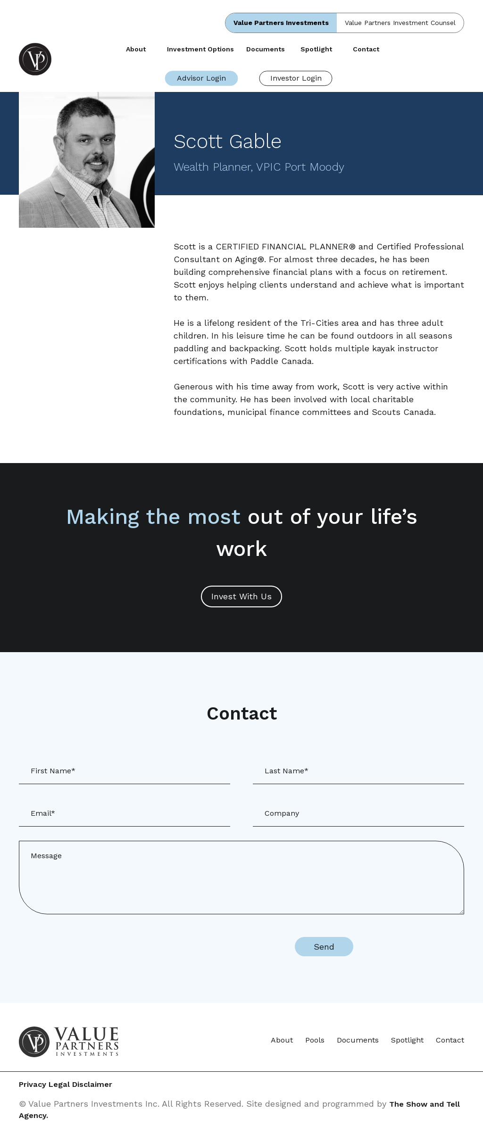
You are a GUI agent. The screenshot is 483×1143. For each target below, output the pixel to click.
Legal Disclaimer (102, 1085)
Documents (265, 49)
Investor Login (296, 78)
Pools (315, 1039)
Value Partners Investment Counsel (400, 22)
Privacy (34, 1085)
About (136, 49)
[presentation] (202, 946)
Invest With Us (241, 596)
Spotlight (316, 49)
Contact (366, 49)
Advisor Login (201, 78)
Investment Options (200, 49)
